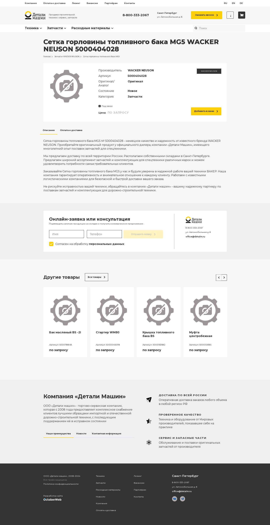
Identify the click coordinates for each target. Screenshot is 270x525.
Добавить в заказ (206, 111)
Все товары (96, 276)
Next (223, 276)
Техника (32, 28)
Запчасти (55, 28)
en (233, 3)
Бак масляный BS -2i (65, 332)
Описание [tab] (49, 130)
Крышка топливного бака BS (158, 333)
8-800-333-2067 (134, 15)
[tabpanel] (135, 163)
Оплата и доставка (54, 3)
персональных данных (106, 243)
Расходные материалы (90, 28)
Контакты (129, 3)
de (241, 3)
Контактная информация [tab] (106, 433)
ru (225, 3)
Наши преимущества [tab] (58, 433)
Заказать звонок (205, 15)
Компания (31, 3)
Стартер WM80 (107, 332)
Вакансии (92, 3)
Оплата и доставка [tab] (71, 130)
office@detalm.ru (195, 236)
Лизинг (76, 3)
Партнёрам (111, 3)
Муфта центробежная (200, 333)
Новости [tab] (81, 433)
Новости (100, 496)
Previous (216, 276)
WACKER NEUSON (209, 71)
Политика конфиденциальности (61, 483)
